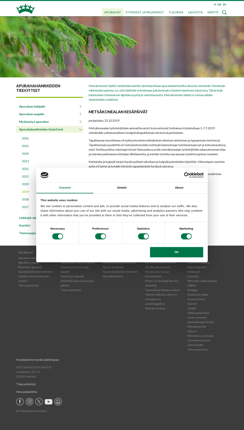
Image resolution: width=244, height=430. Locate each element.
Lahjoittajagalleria (155, 303)
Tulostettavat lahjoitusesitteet (162, 290)
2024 (25, 153)
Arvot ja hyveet (196, 299)
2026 (25, 138)
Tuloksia (176, 12)
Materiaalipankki (196, 267)
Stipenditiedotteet (113, 276)
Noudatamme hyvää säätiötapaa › (38, 359)
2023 (25, 161)
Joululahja (151, 285)
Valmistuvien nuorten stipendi (77, 262)
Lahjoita (195, 12)
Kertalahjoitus (153, 276)
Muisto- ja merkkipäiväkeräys (162, 280)
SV (224, 4)
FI (215, 4)
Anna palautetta (26, 391)
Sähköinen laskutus (198, 262)
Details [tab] (122, 187)
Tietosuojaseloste (28, 285)
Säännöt (192, 303)
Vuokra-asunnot (196, 317)
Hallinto (191, 285)
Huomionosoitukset (198, 340)
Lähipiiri (191, 308)
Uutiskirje (193, 276)
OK (176, 252)
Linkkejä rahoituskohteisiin (33, 276)
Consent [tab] (65, 187)
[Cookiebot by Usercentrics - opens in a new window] (187, 175)
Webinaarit (193, 271)
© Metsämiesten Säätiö (31, 411)
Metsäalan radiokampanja (202, 280)
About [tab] (179, 187)
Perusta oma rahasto (157, 271)
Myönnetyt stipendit (72, 276)
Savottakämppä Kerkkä (200, 322)
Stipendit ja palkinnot (145, 12)
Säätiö (212, 12)
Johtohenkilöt (195, 344)
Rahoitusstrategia (197, 294)
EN (219, 4)
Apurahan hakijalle (32, 106)
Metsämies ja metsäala (200, 335)
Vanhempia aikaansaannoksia (119, 262)
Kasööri (22, 280)
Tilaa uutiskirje (26, 384)
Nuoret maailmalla (113, 267)
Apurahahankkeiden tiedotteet (41, 129)
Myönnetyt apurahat (34, 121)
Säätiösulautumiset (198, 312)
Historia (192, 331)
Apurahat (112, 12)
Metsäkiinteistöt (196, 326)
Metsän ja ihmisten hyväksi (160, 262)
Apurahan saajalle (31, 114)
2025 (25, 146)
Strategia (192, 290)
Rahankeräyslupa (155, 308)
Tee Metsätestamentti (157, 267)
